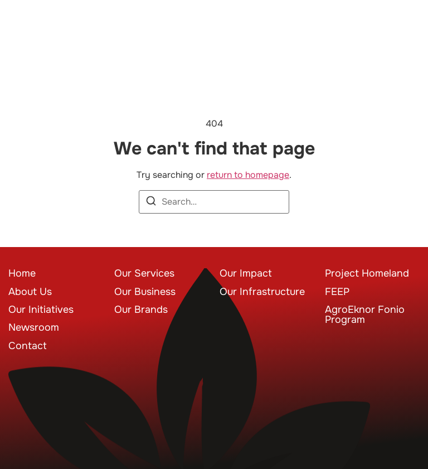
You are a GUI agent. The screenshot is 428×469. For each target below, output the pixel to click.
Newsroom (33, 327)
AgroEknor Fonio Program (365, 314)
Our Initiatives (41, 309)
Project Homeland (367, 273)
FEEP (337, 292)
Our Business (145, 292)
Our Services (144, 273)
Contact (27, 346)
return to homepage (248, 175)
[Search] (151, 203)
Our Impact (246, 273)
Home (22, 273)
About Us (30, 292)
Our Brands (141, 309)
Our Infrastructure (262, 292)
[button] (403, 31)
